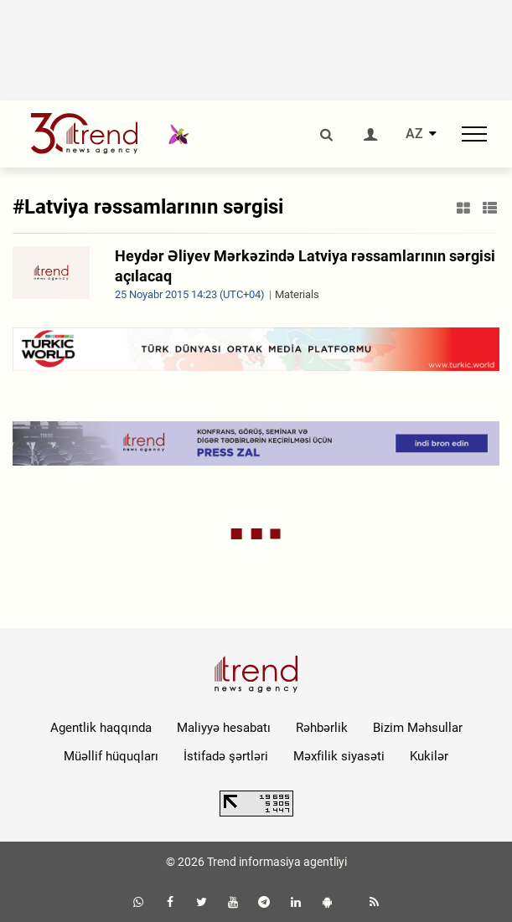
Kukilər (429, 756)
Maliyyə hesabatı (224, 727)
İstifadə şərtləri (226, 756)
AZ (414, 134)
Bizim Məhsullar (418, 727)
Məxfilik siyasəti (339, 756)
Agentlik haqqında (101, 727)
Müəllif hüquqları (111, 756)
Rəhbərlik (322, 727)
